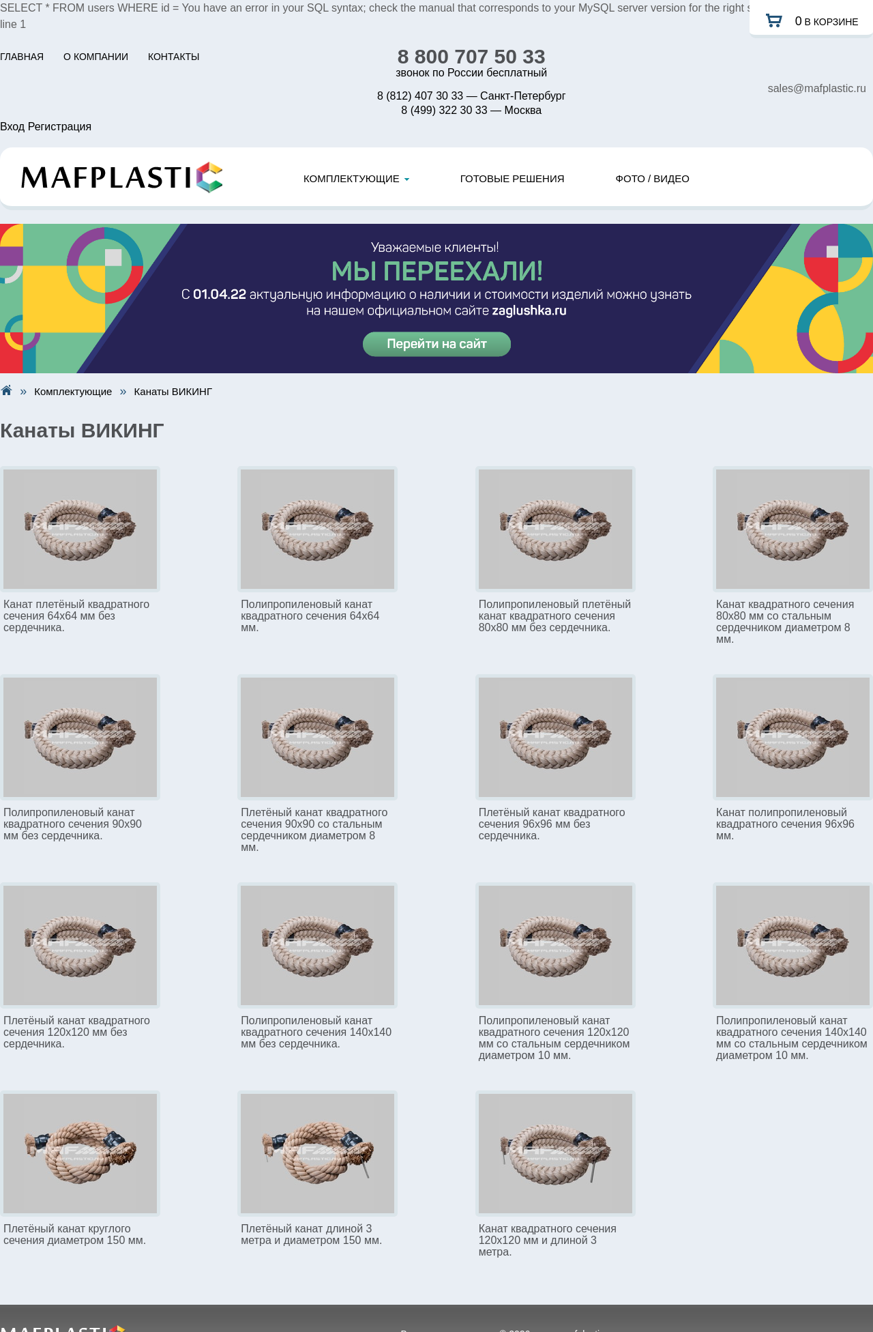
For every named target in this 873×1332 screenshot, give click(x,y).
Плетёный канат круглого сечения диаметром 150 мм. (74, 1234)
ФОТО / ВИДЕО (653, 178)
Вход (12, 126)
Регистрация (60, 126)
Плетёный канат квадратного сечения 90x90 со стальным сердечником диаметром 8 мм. (314, 830)
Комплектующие (73, 391)
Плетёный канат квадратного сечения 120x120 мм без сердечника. (76, 1032)
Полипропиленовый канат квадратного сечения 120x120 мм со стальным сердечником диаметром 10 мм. (554, 1038)
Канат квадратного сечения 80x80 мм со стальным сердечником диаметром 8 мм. (785, 621)
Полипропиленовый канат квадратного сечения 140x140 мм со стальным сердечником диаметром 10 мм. (792, 1038)
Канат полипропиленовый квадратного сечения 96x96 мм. (785, 824)
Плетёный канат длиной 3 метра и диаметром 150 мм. (311, 1234)
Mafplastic (121, 177)
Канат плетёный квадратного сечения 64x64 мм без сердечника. (76, 615)
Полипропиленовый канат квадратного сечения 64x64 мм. (310, 615)
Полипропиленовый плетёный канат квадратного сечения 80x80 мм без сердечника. (555, 615)
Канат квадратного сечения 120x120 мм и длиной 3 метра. (548, 1240)
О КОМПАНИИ (95, 56)
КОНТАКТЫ (174, 56)
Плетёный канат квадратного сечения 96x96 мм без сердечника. (552, 824)
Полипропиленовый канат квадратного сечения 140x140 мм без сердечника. (316, 1032)
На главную (6, 390)
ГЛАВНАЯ (22, 56)
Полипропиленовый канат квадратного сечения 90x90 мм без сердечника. (72, 824)
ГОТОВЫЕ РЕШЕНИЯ (512, 178)
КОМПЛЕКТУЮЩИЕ (356, 178)
